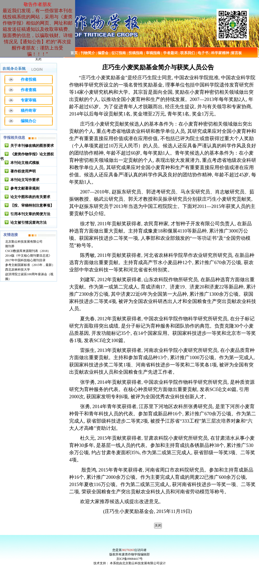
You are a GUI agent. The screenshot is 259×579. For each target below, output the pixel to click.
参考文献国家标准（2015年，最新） (30, 265)
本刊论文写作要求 (24, 180)
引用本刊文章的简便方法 (30, 214)
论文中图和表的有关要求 (30, 197)
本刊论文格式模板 (24, 163)
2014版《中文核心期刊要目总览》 (28, 255)
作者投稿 (28, 79)
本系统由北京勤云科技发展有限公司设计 (138, 563)
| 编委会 (102, 53)
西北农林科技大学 (17, 269)
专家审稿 (28, 100)
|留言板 (236, 53)
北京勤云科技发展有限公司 (23, 241)
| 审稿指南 (152, 53)
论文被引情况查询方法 (28, 223)
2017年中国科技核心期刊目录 (25, 260)
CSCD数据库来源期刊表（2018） (28, 251)
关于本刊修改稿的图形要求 (32, 146)
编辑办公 (28, 121)
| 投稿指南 (135, 53)
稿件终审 (28, 110)
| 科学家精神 (219, 53)
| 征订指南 (118, 53)
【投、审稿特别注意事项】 (32, 205)
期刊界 (10, 246)
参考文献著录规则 (24, 188)
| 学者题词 (169, 53)
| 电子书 (202, 53)
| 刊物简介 (87, 53)
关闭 (38, 59)
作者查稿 (28, 90)
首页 (74, 53)
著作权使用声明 (23, 171)
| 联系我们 (187, 53)
